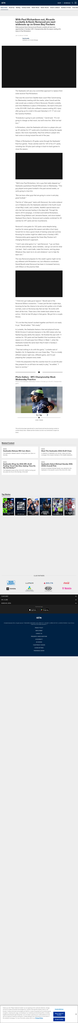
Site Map (39, 673)
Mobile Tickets (39, 818)
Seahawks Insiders (39, 752)
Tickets (39, 809)
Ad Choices (39, 889)
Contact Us (39, 881)
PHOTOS (39, 710)
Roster (39, 603)
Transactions (39, 622)
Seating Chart (39, 831)
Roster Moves (39, 660)
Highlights (39, 680)
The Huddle (39, 767)
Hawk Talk (39, 764)
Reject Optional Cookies (59, 1014)
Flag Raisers (39, 735)
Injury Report (39, 619)
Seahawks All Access (39, 687)
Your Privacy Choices (39, 892)
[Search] (72, 3)
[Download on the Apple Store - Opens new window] (32, 857)
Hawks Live (39, 761)
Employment (39, 878)
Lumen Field (39, 783)
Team (39, 600)
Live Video (39, 705)
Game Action (39, 725)
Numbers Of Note (39, 651)
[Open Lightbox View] (38, 405)
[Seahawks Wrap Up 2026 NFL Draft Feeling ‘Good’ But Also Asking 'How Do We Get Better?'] (20, 467)
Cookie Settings (39, 895)
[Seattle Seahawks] (39, 865)
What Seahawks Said (39, 667)
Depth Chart (39, 606)
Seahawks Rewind (39, 755)
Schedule (39, 772)
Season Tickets (39, 815)
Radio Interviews (39, 749)
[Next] (47, 415)
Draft (39, 639)
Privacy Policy (39, 875)
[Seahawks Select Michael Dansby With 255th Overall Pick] (58, 466)
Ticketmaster (39, 840)
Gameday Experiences (39, 798)
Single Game (39, 812)
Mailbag (39, 654)
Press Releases (39, 657)
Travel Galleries (39, 719)
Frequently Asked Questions (39, 883)
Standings (39, 612)
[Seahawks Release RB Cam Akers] (20, 452)
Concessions (39, 795)
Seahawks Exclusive (39, 693)
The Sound (39, 684)
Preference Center (39, 898)
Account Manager (39, 843)
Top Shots (39, 722)
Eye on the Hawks (39, 713)
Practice (39, 728)
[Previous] (31, 415)
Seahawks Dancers (39, 732)
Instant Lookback (39, 648)
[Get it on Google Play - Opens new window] (44, 858)
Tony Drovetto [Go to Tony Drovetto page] (25, 38)
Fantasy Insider (39, 663)
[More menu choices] (76, 3)
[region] (39, 1014)
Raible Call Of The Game (39, 696)
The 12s (39, 738)
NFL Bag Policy (39, 801)
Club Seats (39, 824)
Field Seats (39, 827)
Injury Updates (39, 645)
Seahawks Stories (39, 758)
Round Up (39, 642)
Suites (39, 821)
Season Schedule (39, 775)
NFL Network (39, 702)
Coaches (39, 609)
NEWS (39, 636)
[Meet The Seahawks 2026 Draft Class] (58, 452)
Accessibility (39, 886)
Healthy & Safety (39, 789)
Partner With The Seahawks (39, 631)
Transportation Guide (39, 786)
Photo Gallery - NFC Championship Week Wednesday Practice (35, 378)
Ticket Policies (39, 834)
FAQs (39, 804)
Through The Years (39, 716)
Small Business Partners (39, 628)
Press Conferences (39, 699)
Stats (39, 615)
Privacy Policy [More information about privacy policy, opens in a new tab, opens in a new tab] (39, 1018)
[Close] (76, 1014)
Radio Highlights (39, 745)
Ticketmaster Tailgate (39, 792)
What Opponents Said (39, 670)
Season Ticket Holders (39, 837)
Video (39, 677)
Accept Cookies (59, 1019)
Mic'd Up (39, 690)
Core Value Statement (39, 625)
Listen (39, 742)
